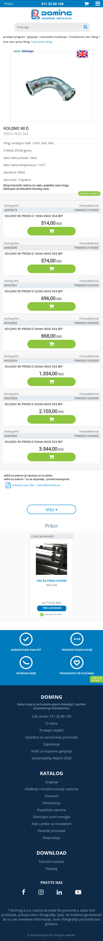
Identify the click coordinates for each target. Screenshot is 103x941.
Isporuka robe (26, 673)
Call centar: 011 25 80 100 (51, 716)
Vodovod (51, 796)
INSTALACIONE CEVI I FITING (83, 37)
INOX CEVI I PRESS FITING (16, 42)
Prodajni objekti (51, 730)
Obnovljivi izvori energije (51, 817)
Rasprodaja (51, 837)
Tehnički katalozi (51, 861)
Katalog (51, 773)
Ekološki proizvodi (51, 830)
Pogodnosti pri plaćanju (77, 673)
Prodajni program (14, 37)
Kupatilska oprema (51, 810)
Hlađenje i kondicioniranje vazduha (51, 789)
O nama (51, 723)
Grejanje (51, 782)
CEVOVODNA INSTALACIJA (53, 37)
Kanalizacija (52, 803)
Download (52, 852)
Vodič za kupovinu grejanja (51, 751)
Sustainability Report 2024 (52, 758)
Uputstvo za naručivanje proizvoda (51, 737)
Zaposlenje (51, 744)
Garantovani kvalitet (26, 650)
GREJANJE (33, 37)
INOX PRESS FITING (42, 42)
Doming (51, 696)
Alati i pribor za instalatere (51, 824)
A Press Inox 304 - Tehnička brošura (36, 485)
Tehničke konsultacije (77, 650)
